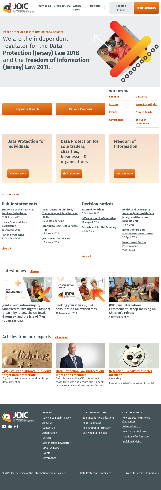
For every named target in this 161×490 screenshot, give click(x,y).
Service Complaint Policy (56, 417)
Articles (113, 104)
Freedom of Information (136, 436)
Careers (47, 437)
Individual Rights (132, 441)
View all (6, 248)
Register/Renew (146, 7)
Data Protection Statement (95, 473)
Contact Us (48, 427)
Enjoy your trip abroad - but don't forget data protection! (26, 374)
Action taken (49, 432)
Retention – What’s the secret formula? (130, 374)
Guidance (141, 96)
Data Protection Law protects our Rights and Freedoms (80, 374)
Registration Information (96, 427)
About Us (47, 422)
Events (113, 112)
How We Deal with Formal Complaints (136, 419)
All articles (61, 338)
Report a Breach (121, 7)
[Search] (104, 8)
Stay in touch (144, 112)
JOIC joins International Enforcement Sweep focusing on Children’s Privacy (132, 309)
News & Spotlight (146, 104)
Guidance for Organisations (98, 417)
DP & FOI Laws (50, 447)
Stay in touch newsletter (56, 442)
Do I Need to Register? (95, 432)
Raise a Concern (80, 109)
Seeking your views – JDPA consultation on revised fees (76, 307)
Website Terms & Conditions (142, 473)
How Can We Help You (134, 431)
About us (114, 96)
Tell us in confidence (142, 121)
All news (34, 272)
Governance (116, 119)
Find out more (18, 173)
